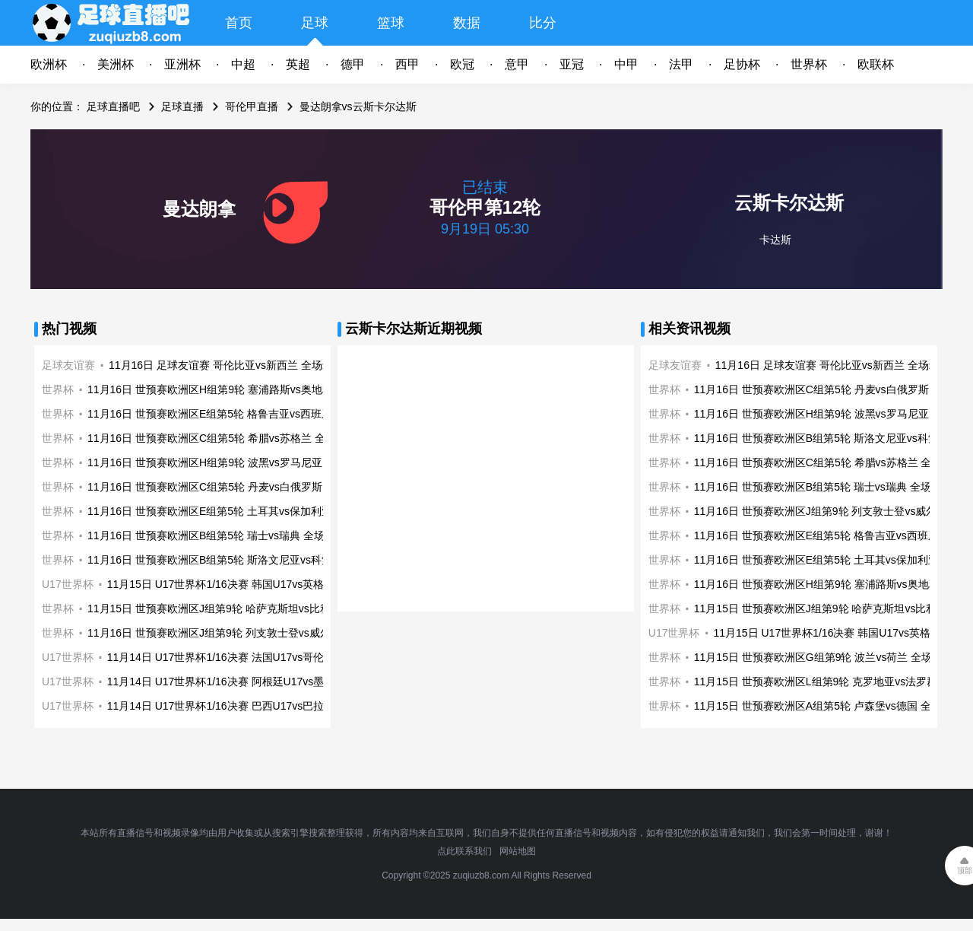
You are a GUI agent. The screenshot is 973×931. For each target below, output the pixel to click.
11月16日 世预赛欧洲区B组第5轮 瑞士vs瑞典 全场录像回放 (227, 535)
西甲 (407, 64)
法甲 (681, 64)
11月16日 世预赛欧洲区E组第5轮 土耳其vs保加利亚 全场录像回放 (243, 511)
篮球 (390, 22)
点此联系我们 (464, 851)
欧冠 (462, 64)
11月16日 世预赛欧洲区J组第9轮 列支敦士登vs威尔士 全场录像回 (242, 633)
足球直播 (182, 106)
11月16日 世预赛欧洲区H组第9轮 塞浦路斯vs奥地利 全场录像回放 (243, 389)
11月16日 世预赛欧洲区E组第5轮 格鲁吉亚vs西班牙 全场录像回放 (243, 414)
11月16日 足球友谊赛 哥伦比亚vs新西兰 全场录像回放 (237, 365)
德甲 (353, 64)
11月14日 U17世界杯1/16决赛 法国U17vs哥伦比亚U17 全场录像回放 (269, 657)
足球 (314, 22)
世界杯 (809, 64)
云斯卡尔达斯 (789, 202)
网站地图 (517, 851)
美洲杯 (115, 64)
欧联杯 (875, 64)
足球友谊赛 (68, 365)
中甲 (626, 64)
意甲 (517, 64)
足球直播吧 (113, 106)
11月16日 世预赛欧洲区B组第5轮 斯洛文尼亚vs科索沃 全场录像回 (243, 560)
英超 (298, 64)
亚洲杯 (182, 64)
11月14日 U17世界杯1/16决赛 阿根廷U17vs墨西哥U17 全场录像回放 (269, 681)
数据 (466, 22)
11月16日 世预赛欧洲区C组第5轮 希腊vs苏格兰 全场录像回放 (233, 438)
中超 (243, 64)
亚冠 (571, 64)
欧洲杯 (48, 64)
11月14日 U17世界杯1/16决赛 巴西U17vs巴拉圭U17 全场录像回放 (264, 706)
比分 (542, 22)
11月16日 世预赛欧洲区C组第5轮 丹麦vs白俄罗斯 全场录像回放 (238, 487)
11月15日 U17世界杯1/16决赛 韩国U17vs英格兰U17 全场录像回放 (264, 584)
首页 (238, 22)
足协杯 (742, 64)
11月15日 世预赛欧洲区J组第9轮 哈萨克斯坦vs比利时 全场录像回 (242, 608)
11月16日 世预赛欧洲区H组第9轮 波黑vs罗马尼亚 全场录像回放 (238, 462)
